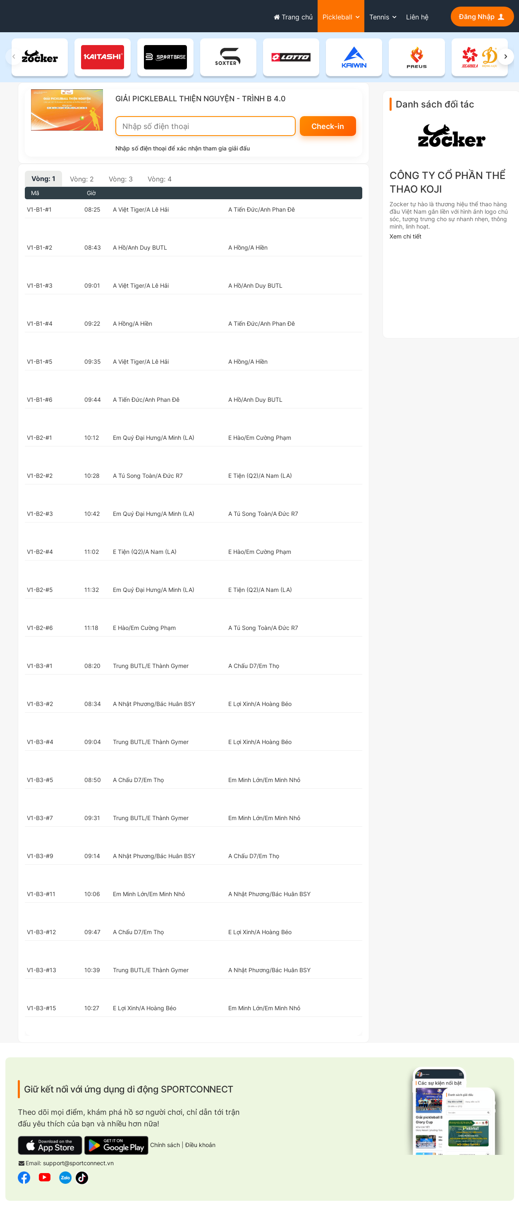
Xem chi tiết (405, 237)
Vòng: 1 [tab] (43, 179)
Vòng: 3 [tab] (121, 179)
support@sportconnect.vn (78, 1163)
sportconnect (37, 15)
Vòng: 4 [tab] (160, 179)
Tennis (379, 17)
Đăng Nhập (482, 16)
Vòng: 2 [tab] (82, 179)
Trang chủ (293, 17)
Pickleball (337, 17)
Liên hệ (417, 17)
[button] (505, 57)
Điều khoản (200, 1145)
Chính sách (165, 1145)
